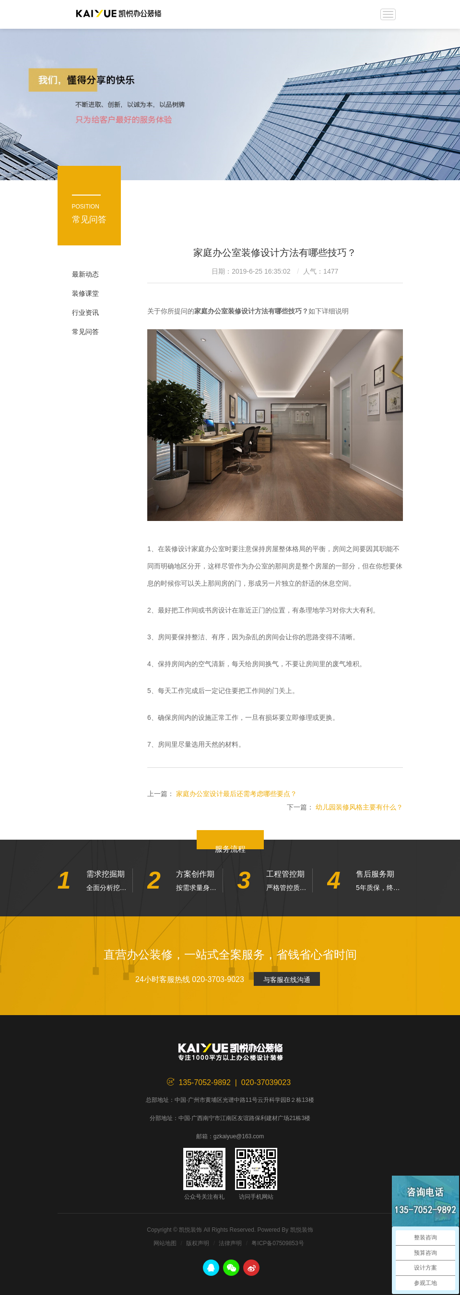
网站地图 (165, 1243)
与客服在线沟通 (286, 979)
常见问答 (85, 331)
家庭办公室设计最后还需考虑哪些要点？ (236, 794)
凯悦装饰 (119, 14)
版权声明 (197, 1243)
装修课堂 (85, 293)
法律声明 (230, 1243)
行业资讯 (85, 312)
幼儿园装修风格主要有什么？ (359, 807)
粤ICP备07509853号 (277, 1243)
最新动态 (85, 274)
